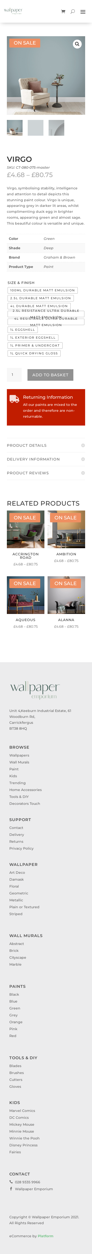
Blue (13, 1001)
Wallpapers (19, 755)
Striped (16, 914)
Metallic (16, 900)
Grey (13, 1015)
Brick (14, 950)
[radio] (43, 290)
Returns (16, 841)
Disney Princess (23, 1145)
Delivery (16, 834)
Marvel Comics (22, 1110)
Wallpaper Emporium (31, 1189)
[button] (77, 44)
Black (14, 994)
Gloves (15, 1086)
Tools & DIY (19, 796)
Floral (14, 886)
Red (12, 1036)
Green (49, 238)
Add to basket (50, 375)
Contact (16, 827)
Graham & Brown (59, 257)
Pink (13, 1029)
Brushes (16, 1073)
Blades (15, 1066)
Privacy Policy (21, 848)
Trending (17, 783)
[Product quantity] (14, 375)
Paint (48, 266)
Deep (48, 248)
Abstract (16, 943)
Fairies (15, 1152)
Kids (13, 776)
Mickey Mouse (21, 1124)
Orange (16, 1022)
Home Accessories (25, 790)
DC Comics (19, 1117)
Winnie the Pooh (24, 1138)
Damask (16, 879)
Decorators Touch (24, 803)
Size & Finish (21, 282)
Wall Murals (19, 762)
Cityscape (17, 957)
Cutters (15, 1079)
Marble (15, 964)
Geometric (18, 893)
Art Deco (17, 872)
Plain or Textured (24, 907)
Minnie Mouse (21, 1131)
